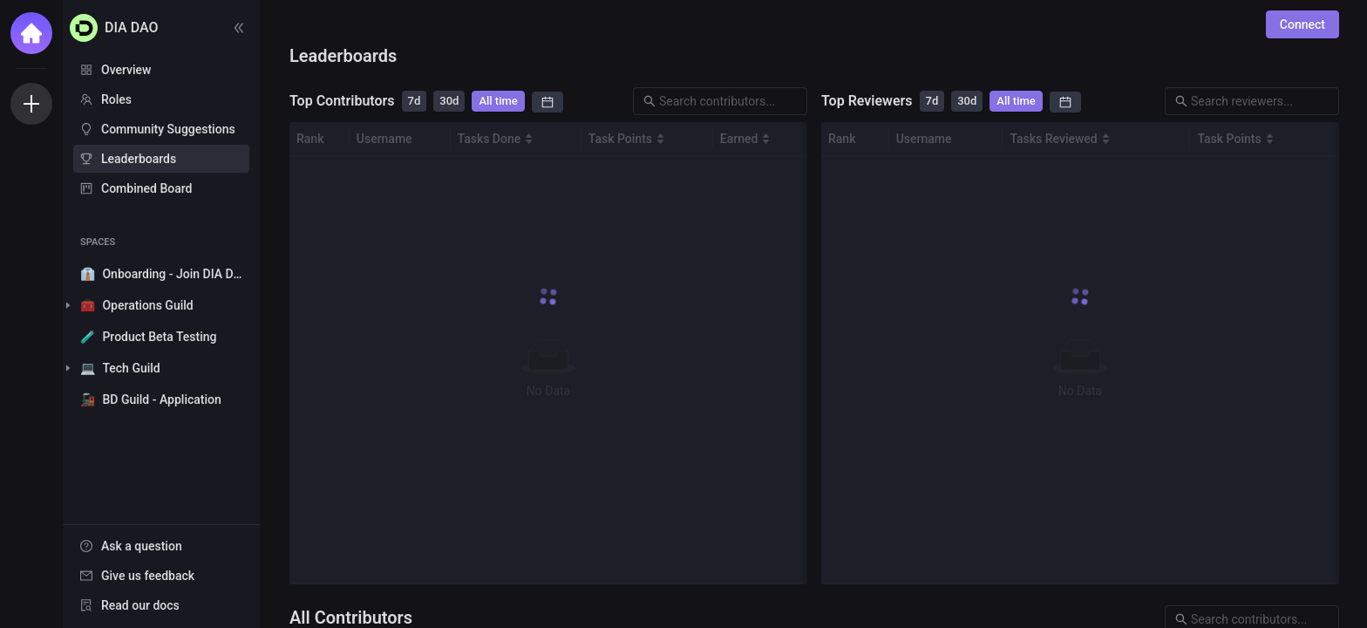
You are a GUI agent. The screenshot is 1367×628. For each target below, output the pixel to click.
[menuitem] (161, 70)
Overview (126, 70)
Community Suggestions (168, 129)
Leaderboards (138, 159)
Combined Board (146, 188)
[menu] (161, 130)
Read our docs (140, 605)
